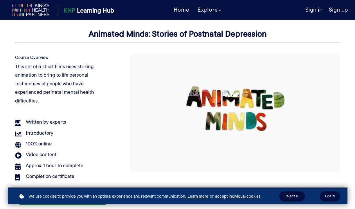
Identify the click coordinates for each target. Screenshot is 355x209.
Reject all (292, 196)
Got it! (330, 196)
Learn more (198, 196)
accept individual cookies (237, 196)
